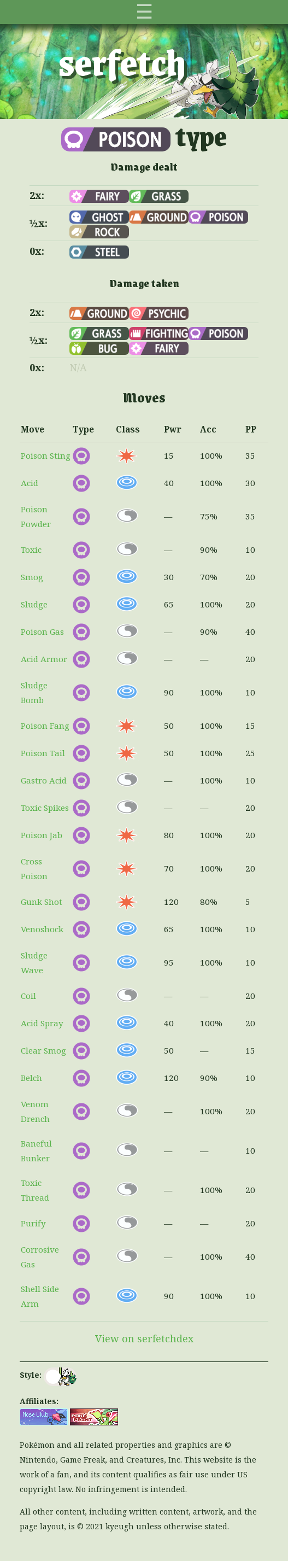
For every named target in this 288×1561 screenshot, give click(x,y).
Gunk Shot (41, 901)
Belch (31, 1077)
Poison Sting (45, 455)
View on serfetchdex (144, 1338)
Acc (208, 429)
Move (32, 429)
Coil (28, 995)
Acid (29, 482)
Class (128, 429)
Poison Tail (43, 752)
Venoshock (42, 928)
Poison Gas (42, 631)
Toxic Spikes (45, 807)
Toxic (31, 549)
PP (250, 429)
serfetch (122, 61)
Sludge (34, 604)
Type (83, 429)
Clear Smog (43, 1050)
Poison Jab (41, 834)
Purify (33, 1223)
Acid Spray (42, 1023)
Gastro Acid (44, 780)
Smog (32, 576)
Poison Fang (45, 725)
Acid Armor (44, 658)
